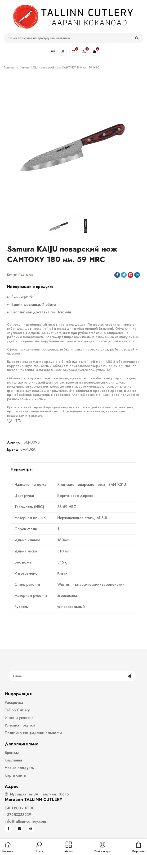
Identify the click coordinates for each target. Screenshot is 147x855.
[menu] (68, 847)
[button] (39, 847)
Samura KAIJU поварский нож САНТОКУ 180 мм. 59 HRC (59, 67)
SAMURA (28, 449)
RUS (53, 51)
